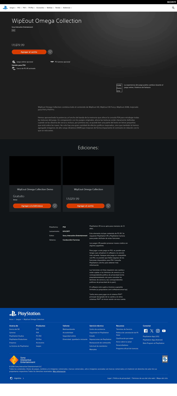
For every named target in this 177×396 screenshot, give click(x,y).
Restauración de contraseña (100, 343)
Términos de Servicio (124, 329)
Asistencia (66, 8)
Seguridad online (69, 336)
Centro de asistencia (97, 329)
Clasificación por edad (124, 338)
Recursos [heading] (120, 326)
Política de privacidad (121, 378)
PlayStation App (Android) (152, 340)
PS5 (18, 8)
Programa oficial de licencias (127, 348)
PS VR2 (38, 336)
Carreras (12, 333)
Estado (92, 336)
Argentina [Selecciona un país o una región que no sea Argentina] (17, 378)
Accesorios (40, 8)
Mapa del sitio (162, 378)
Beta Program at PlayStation (153, 343)
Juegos (12, 8)
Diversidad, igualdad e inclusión (75, 339)
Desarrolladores (122, 345)
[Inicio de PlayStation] (5, 8)
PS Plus (31, 8)
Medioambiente (69, 329)
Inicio (11, 319)
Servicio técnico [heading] (96, 326)
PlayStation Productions (18, 339)
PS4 (24, 8)
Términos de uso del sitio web (143, 378)
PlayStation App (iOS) (151, 336)
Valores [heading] (66, 326)
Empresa (12, 343)
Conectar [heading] (147, 326)
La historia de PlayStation (19, 346)
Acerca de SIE (14, 329)
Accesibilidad (68, 333)
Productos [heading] (40, 326)
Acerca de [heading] (13, 326)
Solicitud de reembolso (98, 346)
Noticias (49, 8)
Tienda (57, 8)
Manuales (93, 349)
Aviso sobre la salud (123, 342)
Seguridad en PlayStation (99, 333)
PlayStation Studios (16, 336)
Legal (109, 378)
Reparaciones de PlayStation (100, 339)
